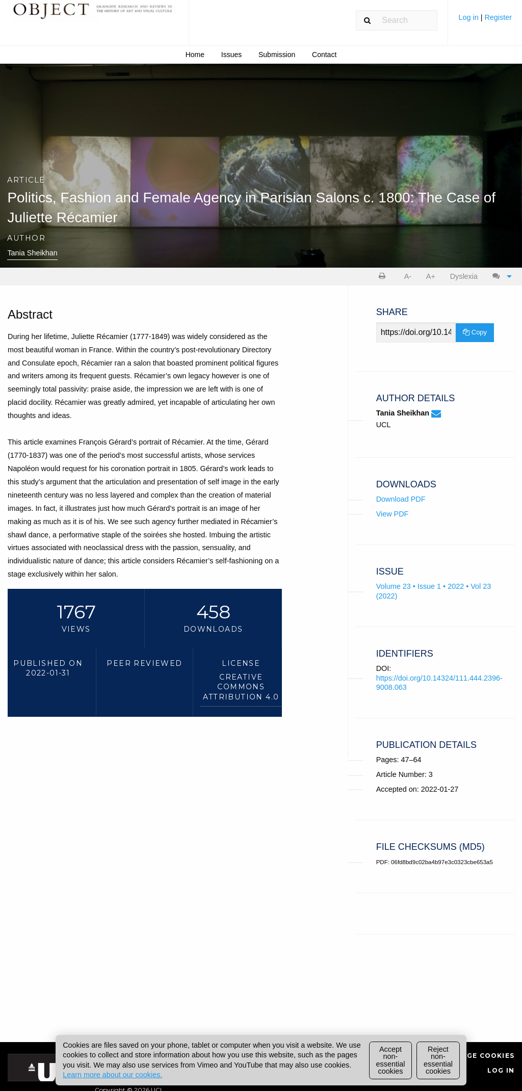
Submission (276, 54)
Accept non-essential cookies (390, 1060)
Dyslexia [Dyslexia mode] (464, 276)
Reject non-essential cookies (438, 1060)
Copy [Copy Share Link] (475, 332)
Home (195, 54)
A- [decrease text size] (407, 276)
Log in (469, 17)
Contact (324, 54)
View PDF (392, 514)
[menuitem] (485, 21)
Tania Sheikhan (32, 253)
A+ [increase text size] (430, 276)
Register (498, 17)
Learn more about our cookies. (112, 1075)
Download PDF (401, 499)
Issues (231, 54)
